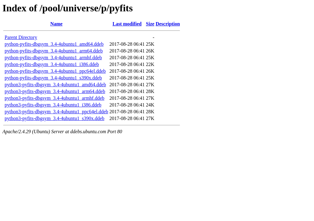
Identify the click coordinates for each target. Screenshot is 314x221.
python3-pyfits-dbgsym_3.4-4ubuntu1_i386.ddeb (53, 104)
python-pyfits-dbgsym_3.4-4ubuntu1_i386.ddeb (52, 64)
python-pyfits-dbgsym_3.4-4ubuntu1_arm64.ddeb (54, 50)
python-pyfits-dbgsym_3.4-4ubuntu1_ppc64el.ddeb (55, 71)
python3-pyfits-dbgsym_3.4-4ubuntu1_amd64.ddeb (55, 84)
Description (167, 23)
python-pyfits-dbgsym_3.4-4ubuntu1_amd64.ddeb (54, 44)
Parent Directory (21, 37)
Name (56, 23)
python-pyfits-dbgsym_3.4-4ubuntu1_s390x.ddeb (53, 77)
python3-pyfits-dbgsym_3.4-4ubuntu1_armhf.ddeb (54, 98)
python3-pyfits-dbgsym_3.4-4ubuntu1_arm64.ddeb (55, 91)
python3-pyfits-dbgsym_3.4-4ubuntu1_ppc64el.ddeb (56, 111)
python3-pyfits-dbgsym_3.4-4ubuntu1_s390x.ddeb (54, 118)
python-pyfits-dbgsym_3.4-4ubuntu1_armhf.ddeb (53, 57)
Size (150, 23)
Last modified (127, 23)
